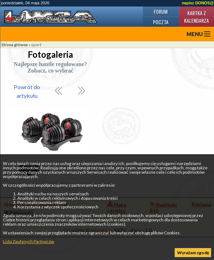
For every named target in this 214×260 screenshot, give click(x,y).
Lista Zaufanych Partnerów (28, 241)
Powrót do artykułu (27, 91)
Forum (160, 11)
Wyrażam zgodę (193, 252)
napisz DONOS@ (198, 3)
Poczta (161, 22)
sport (36, 44)
